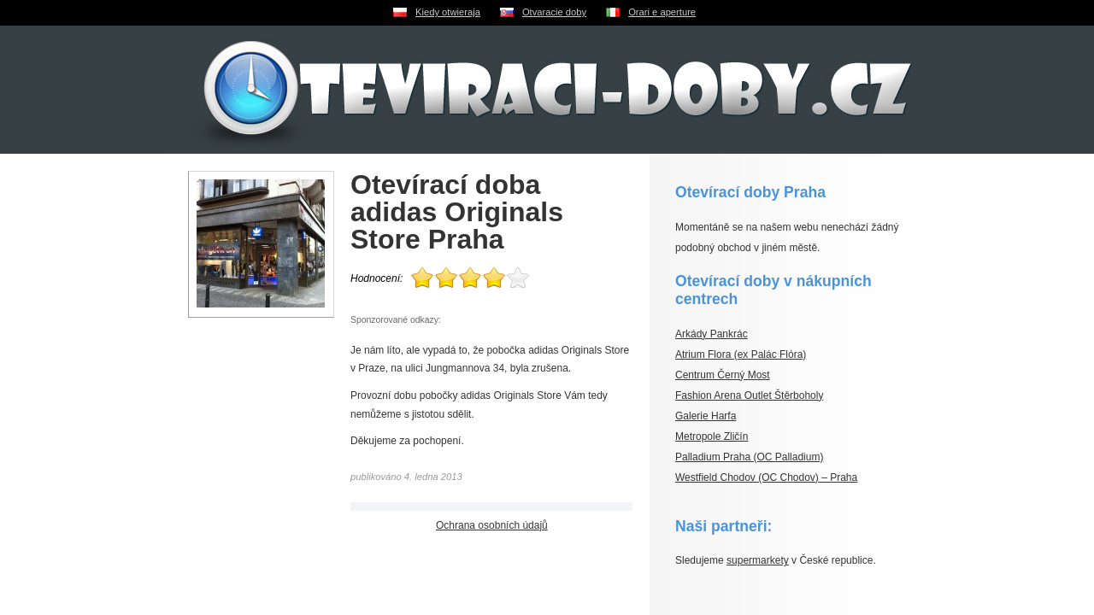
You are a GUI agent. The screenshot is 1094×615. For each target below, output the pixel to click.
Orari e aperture (662, 12)
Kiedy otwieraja (447, 12)
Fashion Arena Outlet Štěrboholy (749, 395)
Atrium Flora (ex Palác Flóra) (740, 354)
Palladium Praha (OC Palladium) (749, 457)
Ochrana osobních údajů (492, 525)
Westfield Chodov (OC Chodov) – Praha (766, 477)
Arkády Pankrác (711, 334)
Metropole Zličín (711, 436)
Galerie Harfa (705, 416)
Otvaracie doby (554, 12)
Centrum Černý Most (722, 375)
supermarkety (757, 560)
